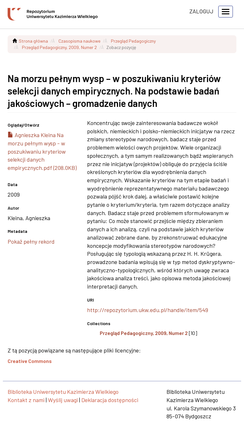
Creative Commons (30, 361)
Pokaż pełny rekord (31, 241)
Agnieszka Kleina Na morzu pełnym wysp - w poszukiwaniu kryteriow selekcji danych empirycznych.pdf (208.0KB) (42, 151)
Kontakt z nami (26, 399)
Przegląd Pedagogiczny (133, 41)
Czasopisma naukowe (79, 41)
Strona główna (33, 41)
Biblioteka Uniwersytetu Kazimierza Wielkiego (63, 391)
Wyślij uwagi (63, 399)
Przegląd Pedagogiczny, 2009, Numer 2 (59, 47)
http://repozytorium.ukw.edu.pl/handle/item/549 (147, 309)
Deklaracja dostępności (109, 399)
